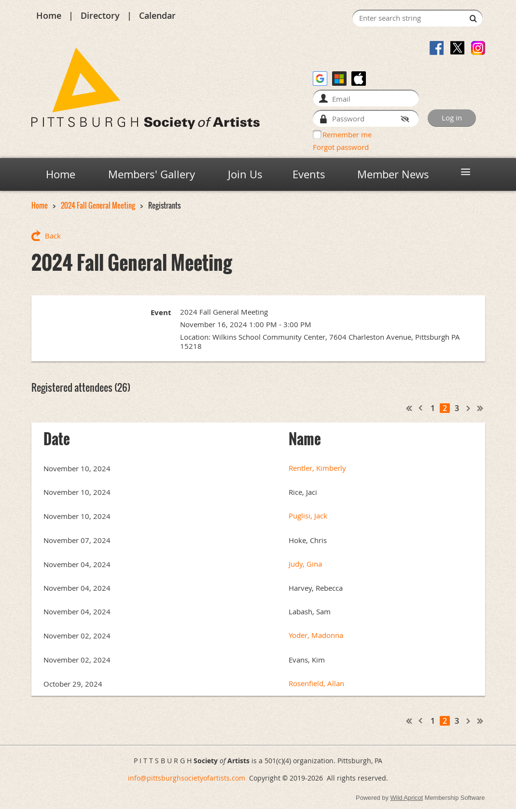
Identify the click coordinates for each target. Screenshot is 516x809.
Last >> (480, 408)
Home (48, 15)
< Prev (421, 408)
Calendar (157, 15)
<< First (409, 408)
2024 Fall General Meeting (98, 205)
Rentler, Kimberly (317, 468)
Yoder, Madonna (316, 635)
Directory (100, 15)
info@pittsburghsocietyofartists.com (186, 777)
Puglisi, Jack (308, 515)
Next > (469, 408)
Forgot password (341, 147)
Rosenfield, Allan (316, 683)
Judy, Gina (305, 564)
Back (53, 235)
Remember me (347, 134)
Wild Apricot (406, 797)
